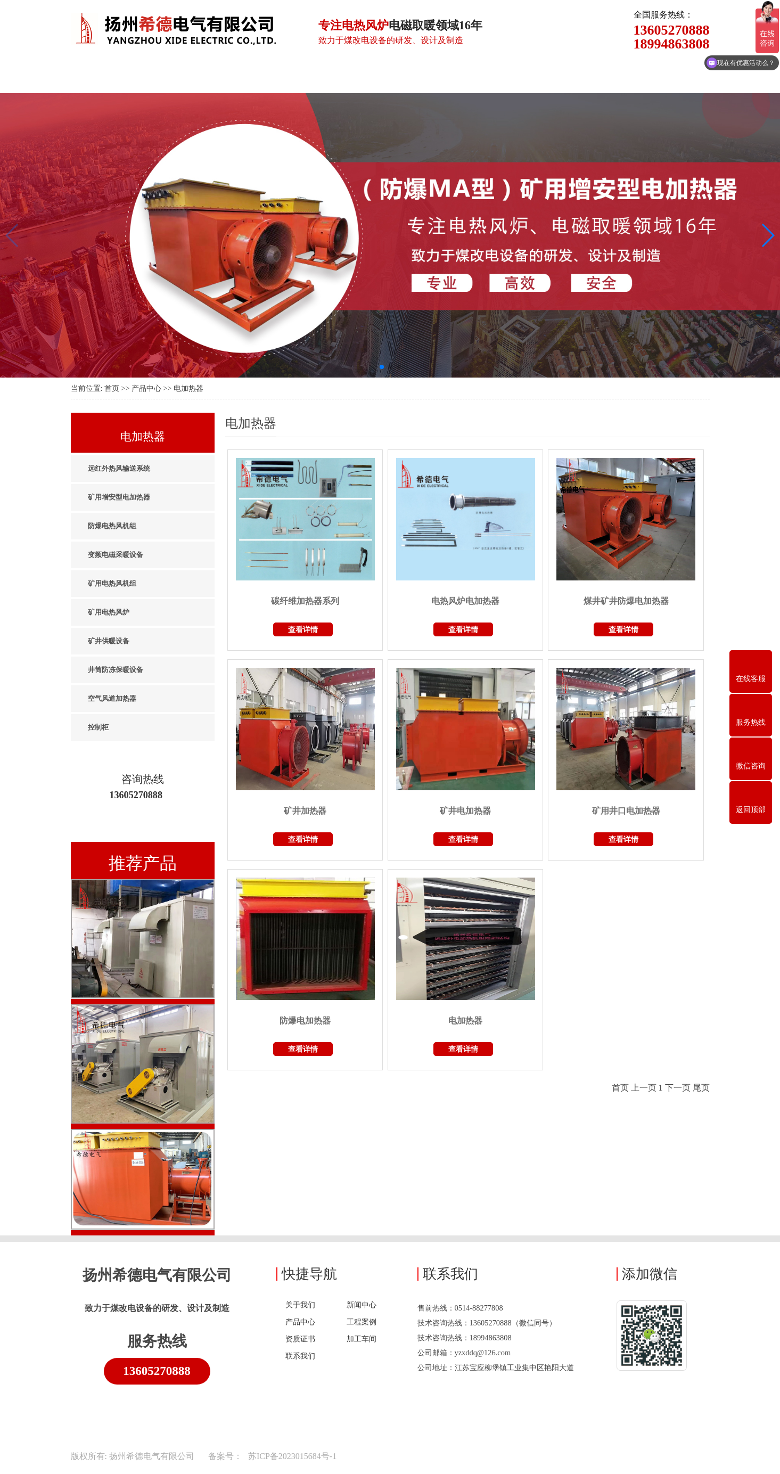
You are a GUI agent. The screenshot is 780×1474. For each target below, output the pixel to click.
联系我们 (300, 1356)
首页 (111, 388)
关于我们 (300, 1304)
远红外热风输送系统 (119, 468)
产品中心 (146, 388)
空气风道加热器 (112, 698)
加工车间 (361, 1338)
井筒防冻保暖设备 (115, 670)
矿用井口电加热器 (626, 810)
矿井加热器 (305, 810)
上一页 (643, 1087)
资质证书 (300, 1338)
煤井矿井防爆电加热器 (626, 600)
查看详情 (303, 629)
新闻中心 (361, 1304)
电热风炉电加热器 (465, 600)
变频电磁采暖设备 (115, 555)
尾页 (701, 1087)
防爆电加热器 (305, 1020)
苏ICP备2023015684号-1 (291, 1456)
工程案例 (361, 1321)
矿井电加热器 (465, 810)
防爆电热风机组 (112, 526)
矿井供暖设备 (108, 641)
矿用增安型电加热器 (119, 497)
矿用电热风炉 (108, 612)
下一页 (678, 1087)
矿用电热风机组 (112, 583)
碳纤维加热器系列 (305, 600)
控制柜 (98, 727)
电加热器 (188, 388)
